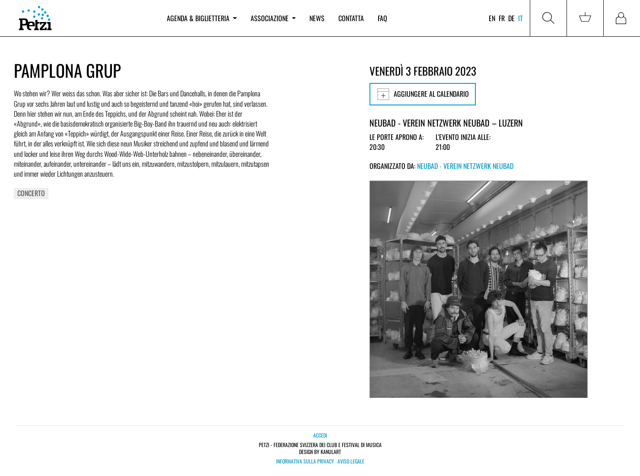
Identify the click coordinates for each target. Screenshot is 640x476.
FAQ (382, 18)
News (317, 18)
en (492, 18)
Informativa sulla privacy (305, 461)
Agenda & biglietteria (201, 18)
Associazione (273, 18)
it (520, 18)
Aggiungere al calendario (422, 94)
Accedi (320, 435)
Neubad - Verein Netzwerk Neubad (465, 166)
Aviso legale (351, 461)
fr (502, 18)
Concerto (31, 193)
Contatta (351, 18)
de (511, 18)
